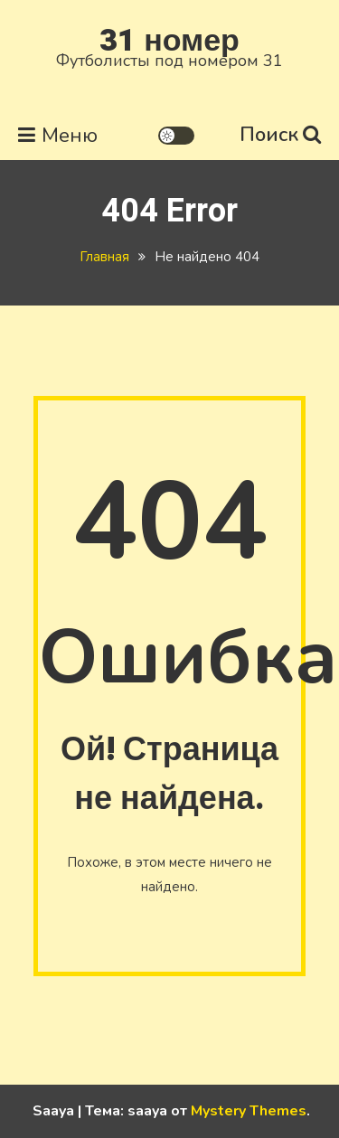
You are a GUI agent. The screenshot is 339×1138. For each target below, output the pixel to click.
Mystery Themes (248, 1111)
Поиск (280, 134)
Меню (58, 135)
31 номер (169, 40)
